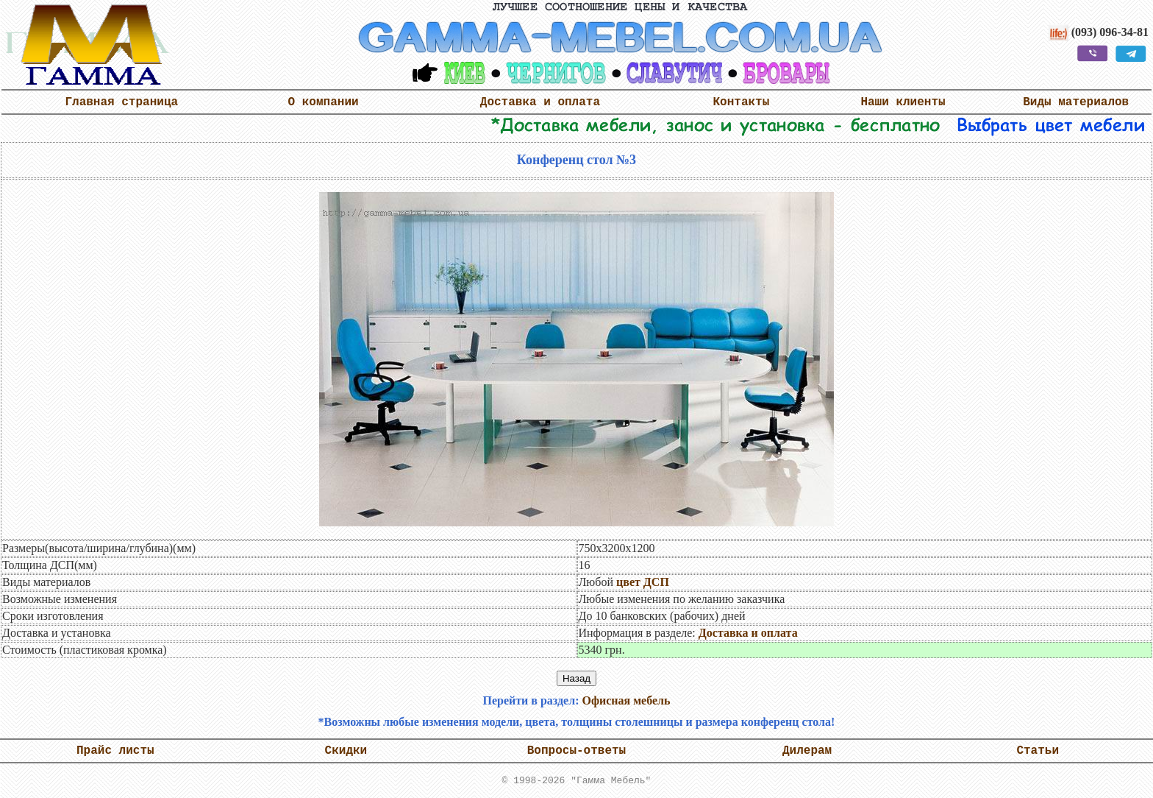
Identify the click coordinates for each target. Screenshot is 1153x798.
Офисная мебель (626, 700)
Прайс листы (115, 751)
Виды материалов (1076, 102)
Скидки (346, 751)
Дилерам (807, 751)
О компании (323, 102)
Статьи (1037, 751)
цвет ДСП (642, 582)
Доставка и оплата (540, 102)
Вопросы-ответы (576, 751)
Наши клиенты (902, 102)
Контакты (741, 102)
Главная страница (121, 102)
